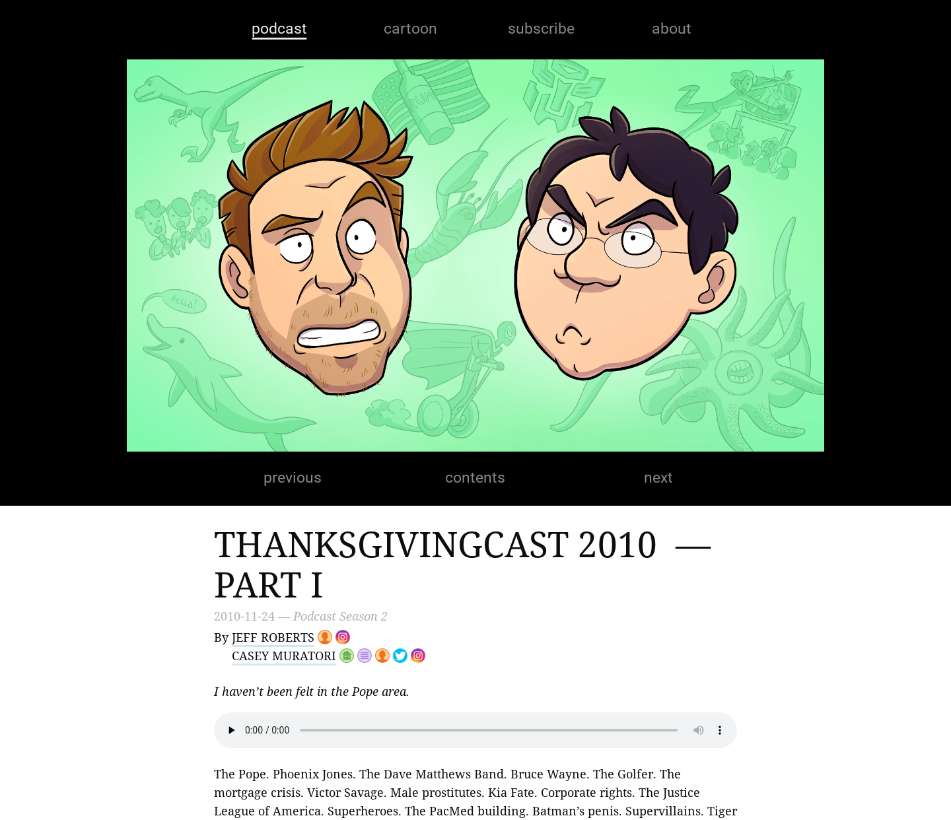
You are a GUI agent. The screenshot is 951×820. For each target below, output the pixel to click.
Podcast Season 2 (340, 616)
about (671, 29)
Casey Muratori (284, 656)
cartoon (410, 29)
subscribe (541, 29)
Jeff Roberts (273, 637)
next (658, 478)
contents (475, 478)
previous (293, 478)
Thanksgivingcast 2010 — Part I (467, 563)
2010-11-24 (244, 616)
